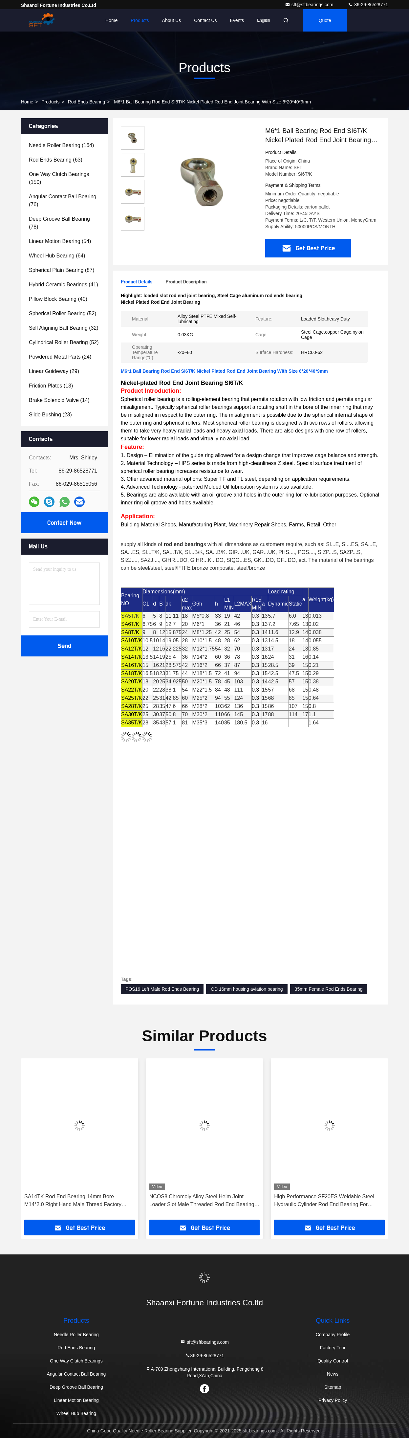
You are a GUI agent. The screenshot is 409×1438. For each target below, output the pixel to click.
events (237, 20)
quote (325, 20)
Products (140, 20)
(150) (59, 178)
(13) (51, 385)
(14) (59, 400)
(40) (58, 299)
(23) (50, 414)
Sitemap (332, 1387)
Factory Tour (333, 1347)
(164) (61, 145)
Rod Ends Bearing (86, 101)
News (332, 1374)
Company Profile (333, 1334)
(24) (60, 357)
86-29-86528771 (368, 4)
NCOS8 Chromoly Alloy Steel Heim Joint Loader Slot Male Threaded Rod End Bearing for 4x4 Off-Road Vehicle (201, 1201)
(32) (63, 328)
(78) (59, 223)
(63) (55, 160)
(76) (62, 200)
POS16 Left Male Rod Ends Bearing (162, 989)
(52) (62, 313)
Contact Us (205, 20)
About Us (171, 20)
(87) (61, 270)
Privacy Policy (332, 1400)
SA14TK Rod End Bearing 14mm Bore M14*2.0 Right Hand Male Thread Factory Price (72, 1201)
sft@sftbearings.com (310, 4)
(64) (57, 255)
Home (111, 20)
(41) (63, 284)
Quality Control (332, 1360)
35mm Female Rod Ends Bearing (329, 989)
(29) (54, 371)
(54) (60, 241)
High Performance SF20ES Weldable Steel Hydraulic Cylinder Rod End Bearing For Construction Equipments (324, 1201)
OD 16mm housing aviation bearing (247, 989)
